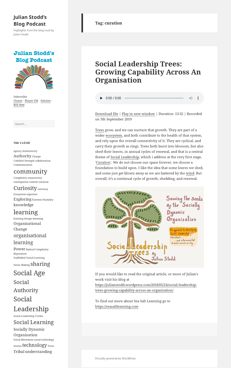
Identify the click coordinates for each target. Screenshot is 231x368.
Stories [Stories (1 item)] (18, 346)
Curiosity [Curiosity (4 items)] (25, 188)
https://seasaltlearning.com (116, 306)
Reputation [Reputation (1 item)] (20, 253)
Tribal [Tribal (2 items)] (19, 351)
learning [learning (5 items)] (26, 212)
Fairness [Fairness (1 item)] (37, 199)
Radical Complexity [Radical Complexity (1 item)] (37, 249)
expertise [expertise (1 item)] (31, 194)
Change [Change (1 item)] (36, 156)
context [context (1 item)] (33, 181)
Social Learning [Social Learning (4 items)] (34, 322)
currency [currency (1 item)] (43, 189)
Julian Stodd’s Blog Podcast (30, 20)
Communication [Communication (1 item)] (23, 164)
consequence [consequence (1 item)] (21, 181)
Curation (103, 162)
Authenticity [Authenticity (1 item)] (29, 151)
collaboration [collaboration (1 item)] (43, 160)
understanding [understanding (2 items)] (38, 351)
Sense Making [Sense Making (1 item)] (22, 264)
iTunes (18, 101)
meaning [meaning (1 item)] (38, 218)
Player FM (31, 101)
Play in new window (138, 113)
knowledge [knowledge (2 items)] (23, 204)
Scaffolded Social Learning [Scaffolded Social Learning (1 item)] (29, 257)
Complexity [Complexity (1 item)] (20, 177)
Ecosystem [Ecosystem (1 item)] (20, 194)
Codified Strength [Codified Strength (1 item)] (24, 160)
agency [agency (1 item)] (18, 151)
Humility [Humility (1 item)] (48, 199)
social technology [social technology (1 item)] (44, 339)
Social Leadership (125, 157)
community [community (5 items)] (30, 171)
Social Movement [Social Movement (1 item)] (23, 339)
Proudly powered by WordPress (115, 358)
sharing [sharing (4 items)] (40, 263)
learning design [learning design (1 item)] (23, 218)
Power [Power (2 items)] (19, 248)
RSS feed (19, 105)
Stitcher (46, 101)
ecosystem (114, 135)
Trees (99, 130)
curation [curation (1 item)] (44, 181)
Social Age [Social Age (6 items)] (29, 272)
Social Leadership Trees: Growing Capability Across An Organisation (148, 72)
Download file (106, 113)
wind (190, 173)
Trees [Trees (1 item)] (51, 346)
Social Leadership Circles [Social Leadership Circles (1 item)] (28, 316)
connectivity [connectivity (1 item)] (35, 177)
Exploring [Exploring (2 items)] (22, 199)
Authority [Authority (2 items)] (22, 155)
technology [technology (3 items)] (34, 345)
